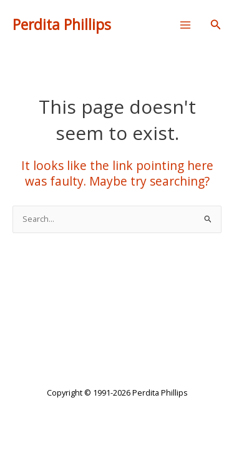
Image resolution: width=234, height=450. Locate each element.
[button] (216, 25)
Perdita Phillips (61, 24)
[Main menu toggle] (185, 24)
